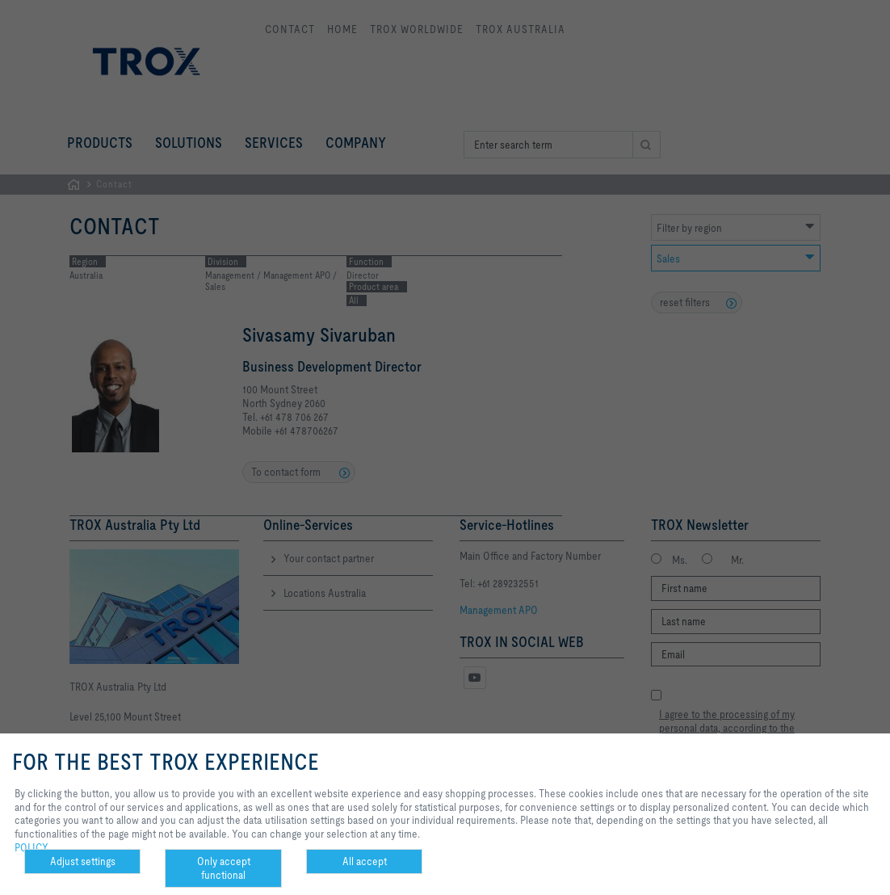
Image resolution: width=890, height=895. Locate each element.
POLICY (31, 847)
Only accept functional (223, 868)
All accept (364, 861)
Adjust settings (82, 861)
